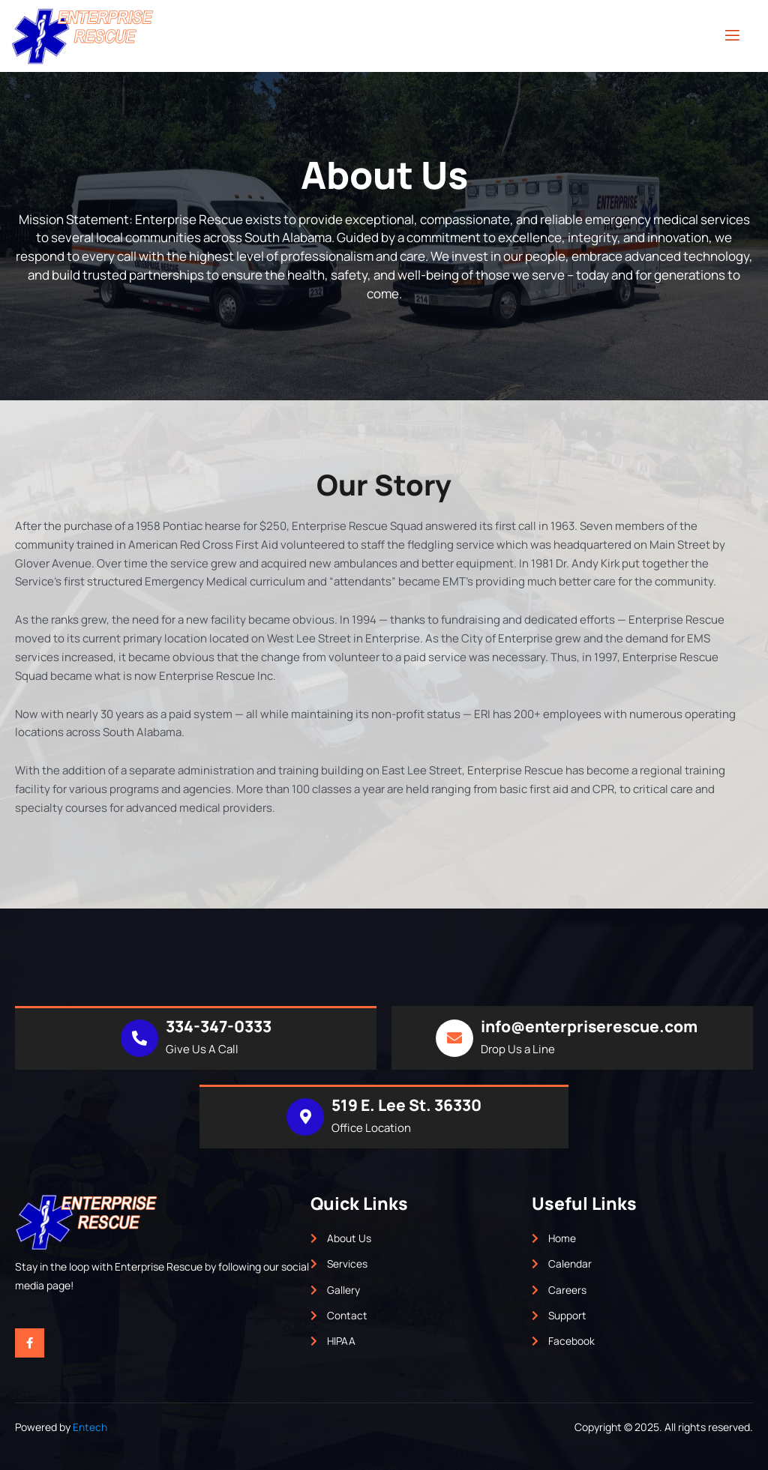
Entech (90, 1427)
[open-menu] (732, 35)
